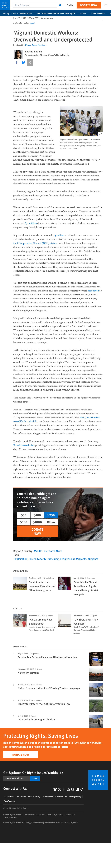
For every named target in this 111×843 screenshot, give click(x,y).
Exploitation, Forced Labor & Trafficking (36, 559)
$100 (37, 515)
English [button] (70, 5)
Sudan (84, 13)
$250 (51, 515)
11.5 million (58, 235)
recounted (93, 290)
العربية (32, 23)
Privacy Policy (34, 796)
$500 (23, 522)
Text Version (9, 801)
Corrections (21, 796)
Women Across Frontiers (35, 45)
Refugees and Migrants (73, 559)
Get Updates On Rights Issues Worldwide (33, 772)
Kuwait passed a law (24, 445)
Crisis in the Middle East (23, 13)
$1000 (37, 522)
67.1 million (31, 223)
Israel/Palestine (99, 13)
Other (51, 522)
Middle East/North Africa (48, 551)
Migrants (93, 559)
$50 (23, 515)
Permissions (47, 796)
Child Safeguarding (73, 796)
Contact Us (9, 796)
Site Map (59, 796)
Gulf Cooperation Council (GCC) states (35, 243)
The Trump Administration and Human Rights (57, 13)
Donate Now (88, 5)
